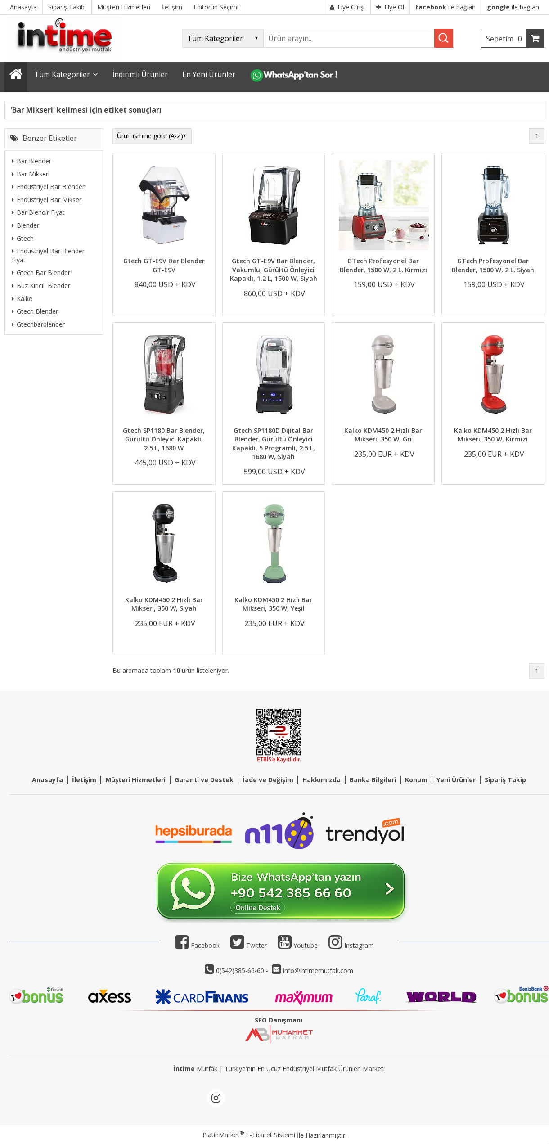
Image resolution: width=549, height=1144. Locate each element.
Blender (25, 225)
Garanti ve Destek (204, 779)
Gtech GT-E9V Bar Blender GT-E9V (164, 265)
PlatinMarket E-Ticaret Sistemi (248, 1134)
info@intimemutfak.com (318, 970)
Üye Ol (390, 7)
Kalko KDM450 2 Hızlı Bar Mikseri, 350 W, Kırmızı (493, 435)
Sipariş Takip (505, 779)
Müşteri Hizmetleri (135, 779)
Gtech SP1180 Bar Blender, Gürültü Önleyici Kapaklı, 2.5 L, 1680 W (164, 439)
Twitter (248, 945)
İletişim (84, 779)
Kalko (22, 298)
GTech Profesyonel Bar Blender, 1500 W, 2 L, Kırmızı (383, 265)
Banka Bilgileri (373, 779)
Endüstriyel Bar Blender (48, 186)
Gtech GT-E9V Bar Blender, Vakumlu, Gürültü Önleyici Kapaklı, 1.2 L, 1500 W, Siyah (273, 270)
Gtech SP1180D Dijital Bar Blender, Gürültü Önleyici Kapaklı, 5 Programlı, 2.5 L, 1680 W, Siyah (273, 443)
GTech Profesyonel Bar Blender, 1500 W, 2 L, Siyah (493, 265)
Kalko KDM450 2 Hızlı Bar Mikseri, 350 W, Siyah (164, 604)
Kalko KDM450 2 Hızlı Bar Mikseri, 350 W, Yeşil (273, 604)
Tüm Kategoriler (62, 74)
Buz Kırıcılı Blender (41, 285)
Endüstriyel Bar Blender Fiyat (48, 255)
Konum (416, 779)
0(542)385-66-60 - (243, 970)
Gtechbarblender (38, 324)
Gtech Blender (35, 311)
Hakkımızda (321, 779)
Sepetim (506, 39)
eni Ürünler (458, 779)
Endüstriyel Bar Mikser (46, 199)
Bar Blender (31, 161)
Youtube (298, 945)
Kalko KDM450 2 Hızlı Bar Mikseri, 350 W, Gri (383, 435)
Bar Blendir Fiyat (38, 212)
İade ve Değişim (268, 779)
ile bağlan (445, 7)
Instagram (359, 945)
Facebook (197, 945)
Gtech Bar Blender (41, 272)
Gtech (23, 238)
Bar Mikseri (31, 174)
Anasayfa (47, 779)
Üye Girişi (347, 7)
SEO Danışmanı (278, 1020)
